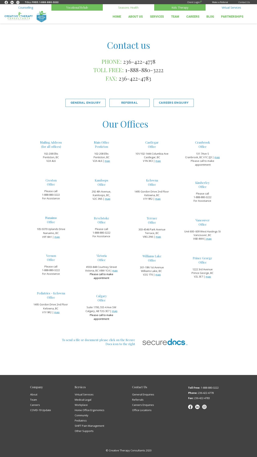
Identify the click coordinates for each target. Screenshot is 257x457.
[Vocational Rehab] (77, 7)
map (217, 157)
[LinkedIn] (197, 407)
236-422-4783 (135, 78)
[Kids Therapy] (180, 7)
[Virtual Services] (231, 7)
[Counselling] (25, 7)
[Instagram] (204, 407)
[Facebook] (190, 407)
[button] (215, 2)
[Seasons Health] (128, 7)
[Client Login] (190, 2)
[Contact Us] (239, 2)
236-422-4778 (206, 393)
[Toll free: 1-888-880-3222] (41, 2)
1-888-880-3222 (210, 387)
